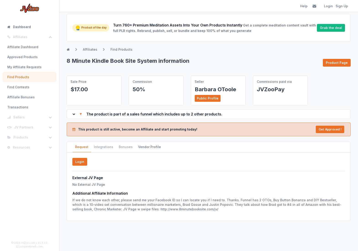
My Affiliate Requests (24, 67)
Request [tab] (81, 147)
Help (304, 6)
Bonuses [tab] (126, 147)
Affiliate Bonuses (21, 97)
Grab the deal (331, 28)
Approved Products (22, 57)
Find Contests (18, 87)
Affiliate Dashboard (22, 47)
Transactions (17, 107)
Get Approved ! (330, 129)
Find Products (18, 77)
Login (328, 6)
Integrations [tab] (103, 147)
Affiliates (90, 49)
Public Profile (207, 98)
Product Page (337, 63)
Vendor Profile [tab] (149, 147)
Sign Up (342, 6)
